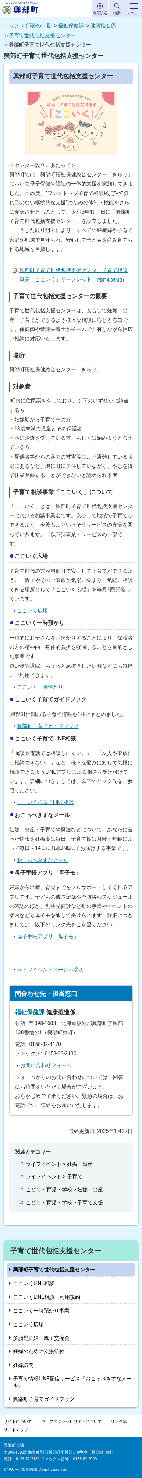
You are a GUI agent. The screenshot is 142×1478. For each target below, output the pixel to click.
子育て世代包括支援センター (42, 35)
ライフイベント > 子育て (54, 1176)
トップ (11, 25)
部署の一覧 (39, 25)
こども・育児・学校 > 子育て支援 (64, 1202)
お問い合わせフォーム (46, 1065)
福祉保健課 (71, 25)
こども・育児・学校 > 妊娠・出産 (64, 1189)
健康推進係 (103, 25)
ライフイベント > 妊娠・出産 (59, 1164)
